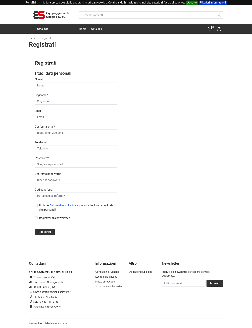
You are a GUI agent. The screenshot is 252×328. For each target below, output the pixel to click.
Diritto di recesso (105, 281)
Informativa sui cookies (108, 286)
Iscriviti (214, 283)
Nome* (39, 79)
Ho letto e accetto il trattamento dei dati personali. (76, 207)
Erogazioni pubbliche (140, 271)
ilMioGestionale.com (56, 323)
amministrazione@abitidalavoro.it (52, 292)
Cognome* (41, 95)
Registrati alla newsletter (54, 218)
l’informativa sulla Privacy (65, 205)
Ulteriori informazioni (213, 2)
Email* (39, 111)
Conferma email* (45, 126)
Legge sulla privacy (106, 276)
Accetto (192, 2)
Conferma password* (48, 174)
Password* (42, 158)
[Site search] (147, 15)
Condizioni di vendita (107, 271)
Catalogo (51, 28)
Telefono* (41, 142)
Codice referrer (44, 189)
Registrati (44, 231)
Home (32, 38)
